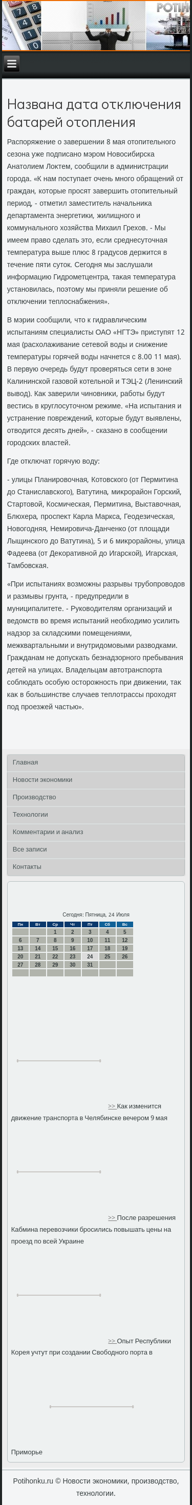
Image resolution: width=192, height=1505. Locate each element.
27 (20, 965)
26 (124, 956)
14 (37, 948)
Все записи (30, 850)
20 (20, 956)
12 (124, 940)
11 (107, 940)
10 (90, 940)
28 (37, 965)
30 (72, 965)
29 (55, 965)
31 (90, 965)
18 (107, 948)
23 (72, 956)
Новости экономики (43, 780)
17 (90, 948)
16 (72, 948)
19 (124, 948)
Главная (25, 763)
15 (55, 948)
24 (90, 956)
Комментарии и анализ (48, 832)
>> (112, 1107)
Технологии (30, 815)
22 (55, 956)
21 (37, 956)
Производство (34, 797)
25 (107, 956)
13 (20, 948)
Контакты (27, 867)
